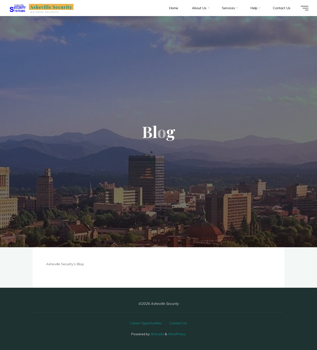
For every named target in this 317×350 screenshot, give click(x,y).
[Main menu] (304, 8)
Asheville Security (51, 7)
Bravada (157, 334)
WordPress (176, 334)
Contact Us (178, 323)
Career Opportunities (146, 323)
